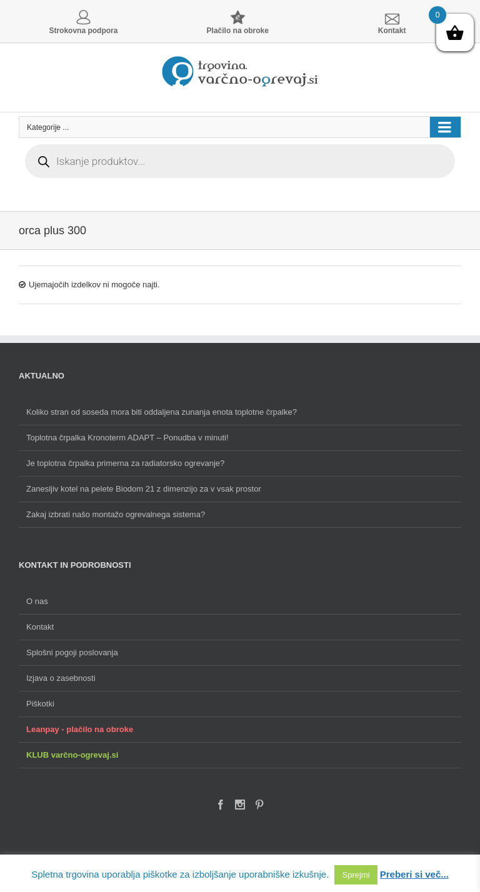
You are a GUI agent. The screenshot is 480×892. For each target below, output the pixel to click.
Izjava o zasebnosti (61, 678)
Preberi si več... (414, 874)
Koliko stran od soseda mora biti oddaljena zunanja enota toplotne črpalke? (161, 412)
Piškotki (40, 703)
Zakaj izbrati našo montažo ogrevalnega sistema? (115, 514)
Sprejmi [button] (355, 875)
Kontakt (40, 627)
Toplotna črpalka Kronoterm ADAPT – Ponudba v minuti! (127, 437)
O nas (37, 601)
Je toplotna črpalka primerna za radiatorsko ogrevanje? (125, 463)
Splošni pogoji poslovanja (72, 652)
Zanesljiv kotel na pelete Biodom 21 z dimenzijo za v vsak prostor (143, 488)
